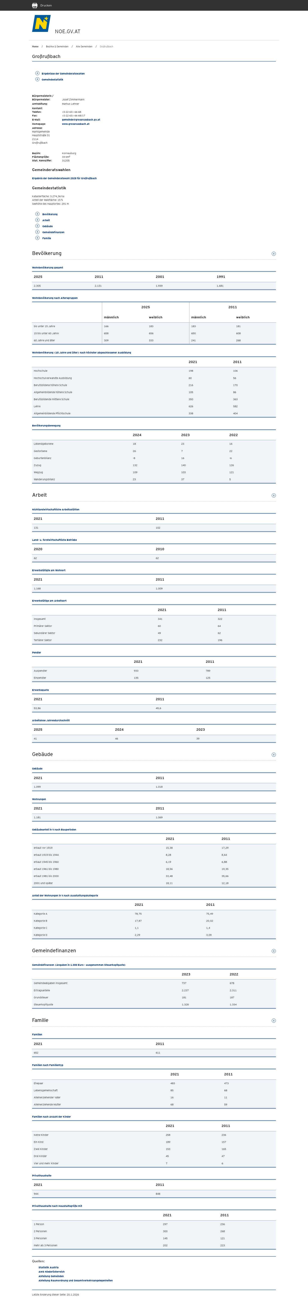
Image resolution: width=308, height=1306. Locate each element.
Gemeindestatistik (49, 79)
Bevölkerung (46, 214)
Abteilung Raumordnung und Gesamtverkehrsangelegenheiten (75, 1280)
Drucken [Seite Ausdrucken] (42, 5)
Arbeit (42, 220)
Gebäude (44, 226)
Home (35, 46)
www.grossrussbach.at (75, 123)
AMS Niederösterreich (51, 1271)
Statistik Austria (48, 1267)
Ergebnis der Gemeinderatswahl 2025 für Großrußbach (64, 178)
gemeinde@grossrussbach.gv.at (81, 119)
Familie (43, 238)
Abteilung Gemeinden (51, 1276)
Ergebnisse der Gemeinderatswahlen (60, 73)
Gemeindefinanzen (49, 232)
